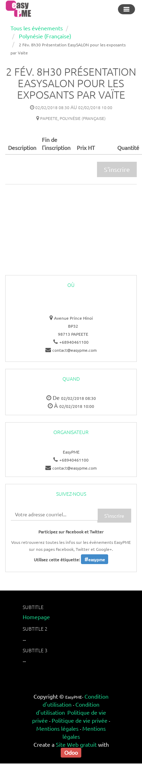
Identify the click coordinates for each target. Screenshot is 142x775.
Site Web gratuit (76, 744)
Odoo (71, 752)
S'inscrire (117, 169)
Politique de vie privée (79, 720)
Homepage (36, 616)
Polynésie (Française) (45, 35)
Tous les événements (36, 27)
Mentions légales (57, 728)
